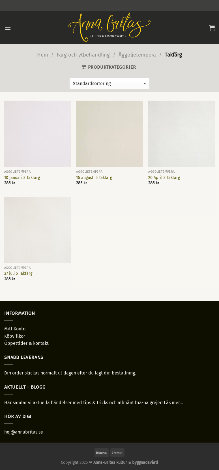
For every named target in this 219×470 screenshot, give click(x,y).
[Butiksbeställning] (109, 83)
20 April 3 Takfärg (164, 177)
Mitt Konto (14, 329)
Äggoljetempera (137, 55)
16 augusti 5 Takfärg (94, 177)
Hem (42, 55)
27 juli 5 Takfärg (18, 273)
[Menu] (7, 27)
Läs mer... (173, 402)
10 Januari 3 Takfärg (22, 177)
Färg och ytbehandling (83, 55)
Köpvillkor (14, 336)
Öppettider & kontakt (26, 343)
